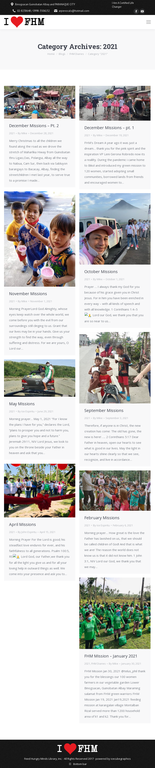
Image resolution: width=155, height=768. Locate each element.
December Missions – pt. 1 (109, 127)
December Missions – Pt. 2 (34, 125)
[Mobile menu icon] (148, 22)
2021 (12, 133)
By (22, 133)
